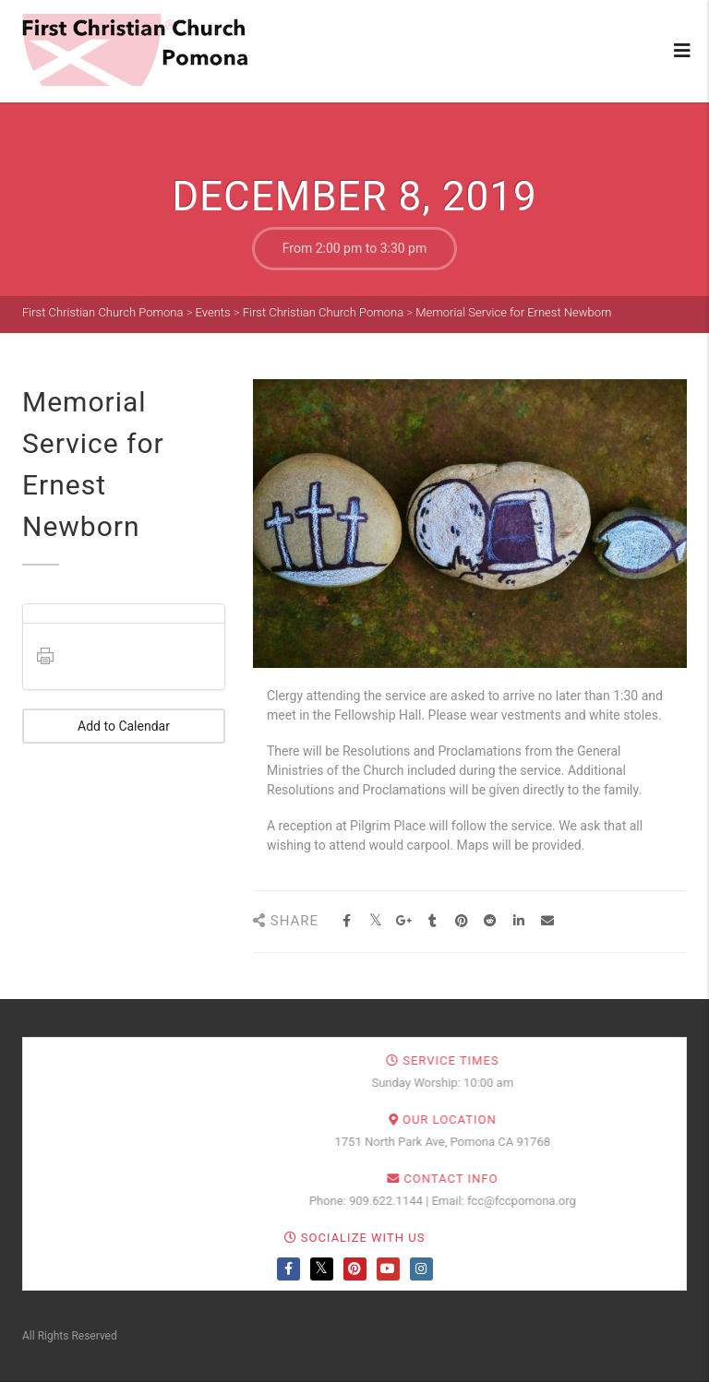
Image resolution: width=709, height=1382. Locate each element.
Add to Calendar (124, 726)
